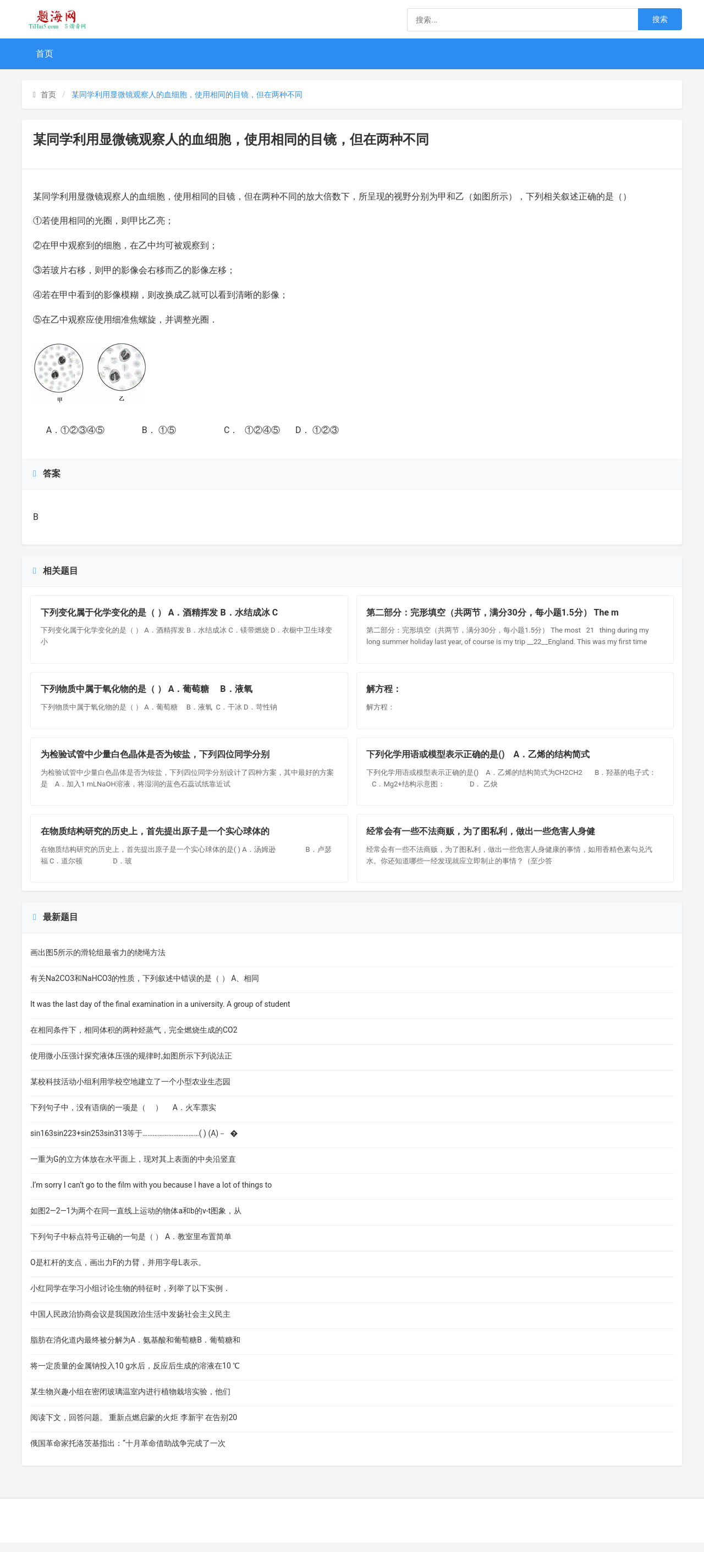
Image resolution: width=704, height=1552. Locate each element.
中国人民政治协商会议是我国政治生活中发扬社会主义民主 (130, 1323)
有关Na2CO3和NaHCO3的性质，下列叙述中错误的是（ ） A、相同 (144, 987)
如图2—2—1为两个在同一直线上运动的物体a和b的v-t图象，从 (135, 1220)
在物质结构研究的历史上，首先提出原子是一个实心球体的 (156, 840)
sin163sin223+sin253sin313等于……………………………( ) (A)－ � (134, 1142)
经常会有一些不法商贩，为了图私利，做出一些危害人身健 (482, 840)
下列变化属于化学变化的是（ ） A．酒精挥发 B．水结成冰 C (160, 613)
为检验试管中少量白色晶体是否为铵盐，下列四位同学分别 (156, 761)
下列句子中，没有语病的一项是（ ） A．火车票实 (123, 1116)
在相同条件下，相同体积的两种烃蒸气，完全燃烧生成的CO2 (134, 1039)
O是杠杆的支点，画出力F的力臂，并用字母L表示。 (118, 1271)
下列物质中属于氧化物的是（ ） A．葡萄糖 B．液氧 (149, 693)
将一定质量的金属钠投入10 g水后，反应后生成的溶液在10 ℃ (135, 1375)
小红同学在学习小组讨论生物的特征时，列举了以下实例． (130, 1297)
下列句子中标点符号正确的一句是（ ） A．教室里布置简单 (131, 1245)
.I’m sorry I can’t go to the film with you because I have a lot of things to (151, 1194)
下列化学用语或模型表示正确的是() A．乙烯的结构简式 (479, 761)
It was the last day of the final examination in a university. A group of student (160, 1013)
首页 (44, 53)
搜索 (660, 19)
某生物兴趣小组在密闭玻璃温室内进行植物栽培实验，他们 (130, 1400)
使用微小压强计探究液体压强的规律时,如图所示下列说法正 (131, 1065)
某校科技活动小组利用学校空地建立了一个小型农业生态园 (130, 1091)
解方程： (388, 693)
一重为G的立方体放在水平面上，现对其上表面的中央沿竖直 (133, 1168)
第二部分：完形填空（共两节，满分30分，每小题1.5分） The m (494, 613)
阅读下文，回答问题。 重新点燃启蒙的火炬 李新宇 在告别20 (133, 1426)
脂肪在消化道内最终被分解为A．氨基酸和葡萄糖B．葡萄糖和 (135, 1349)
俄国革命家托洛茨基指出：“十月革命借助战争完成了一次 (128, 1452)
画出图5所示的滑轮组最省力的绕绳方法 (98, 961)
